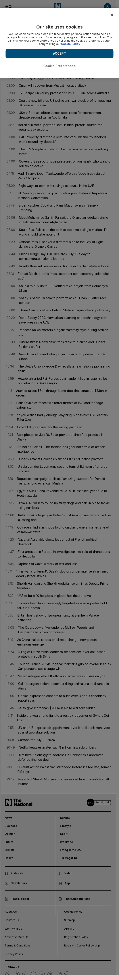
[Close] (112, 15)
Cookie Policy (70, 44)
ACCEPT (59, 53)
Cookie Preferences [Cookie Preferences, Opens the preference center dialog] (59, 66)
